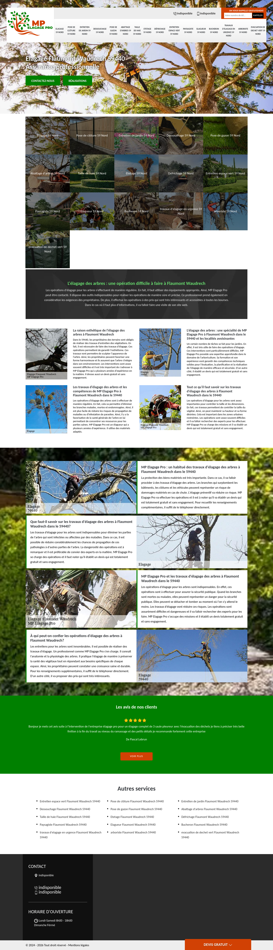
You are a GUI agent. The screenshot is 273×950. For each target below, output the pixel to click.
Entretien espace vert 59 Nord (174, 30)
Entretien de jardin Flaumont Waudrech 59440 (209, 801)
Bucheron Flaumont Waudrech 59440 (204, 824)
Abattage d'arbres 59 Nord (125, 30)
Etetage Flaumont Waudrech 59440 (132, 817)
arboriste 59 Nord (243, 31)
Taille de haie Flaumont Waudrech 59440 (65, 817)
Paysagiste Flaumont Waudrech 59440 (63, 824)
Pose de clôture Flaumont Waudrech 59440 (137, 801)
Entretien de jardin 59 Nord (85, 30)
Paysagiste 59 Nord (188, 31)
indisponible (182, 13)
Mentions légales (78, 945)
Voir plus (136, 756)
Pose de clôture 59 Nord (71, 30)
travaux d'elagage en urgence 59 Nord (228, 30)
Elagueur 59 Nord (201, 31)
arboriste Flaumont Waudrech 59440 (133, 832)
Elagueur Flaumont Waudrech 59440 (133, 824)
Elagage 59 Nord (60, 31)
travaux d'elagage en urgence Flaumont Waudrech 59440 (70, 835)
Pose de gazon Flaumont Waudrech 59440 (136, 809)
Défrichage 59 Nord (159, 31)
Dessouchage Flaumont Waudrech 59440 (65, 809)
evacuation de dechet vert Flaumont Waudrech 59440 (210, 835)
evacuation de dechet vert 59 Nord (258, 30)
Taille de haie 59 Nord (137, 30)
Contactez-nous (42, 81)
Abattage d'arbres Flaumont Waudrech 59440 (209, 809)
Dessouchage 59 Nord (99, 31)
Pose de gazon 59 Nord (113, 30)
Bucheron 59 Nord (214, 31)
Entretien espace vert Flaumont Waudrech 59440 (70, 801)
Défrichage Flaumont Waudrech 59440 (205, 817)
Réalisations (77, 81)
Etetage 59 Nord (147, 31)
